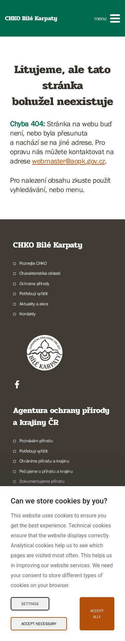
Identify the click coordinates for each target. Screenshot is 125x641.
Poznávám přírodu (36, 440)
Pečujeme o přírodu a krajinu (46, 471)
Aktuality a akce (33, 303)
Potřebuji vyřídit (33, 293)
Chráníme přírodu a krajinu (44, 461)
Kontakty (27, 313)
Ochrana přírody (34, 283)
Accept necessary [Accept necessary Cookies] (38, 623)
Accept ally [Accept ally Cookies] (97, 613)
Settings (30, 603)
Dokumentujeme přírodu (42, 481)
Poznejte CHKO (33, 263)
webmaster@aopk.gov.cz (68, 161)
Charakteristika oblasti (39, 273)
